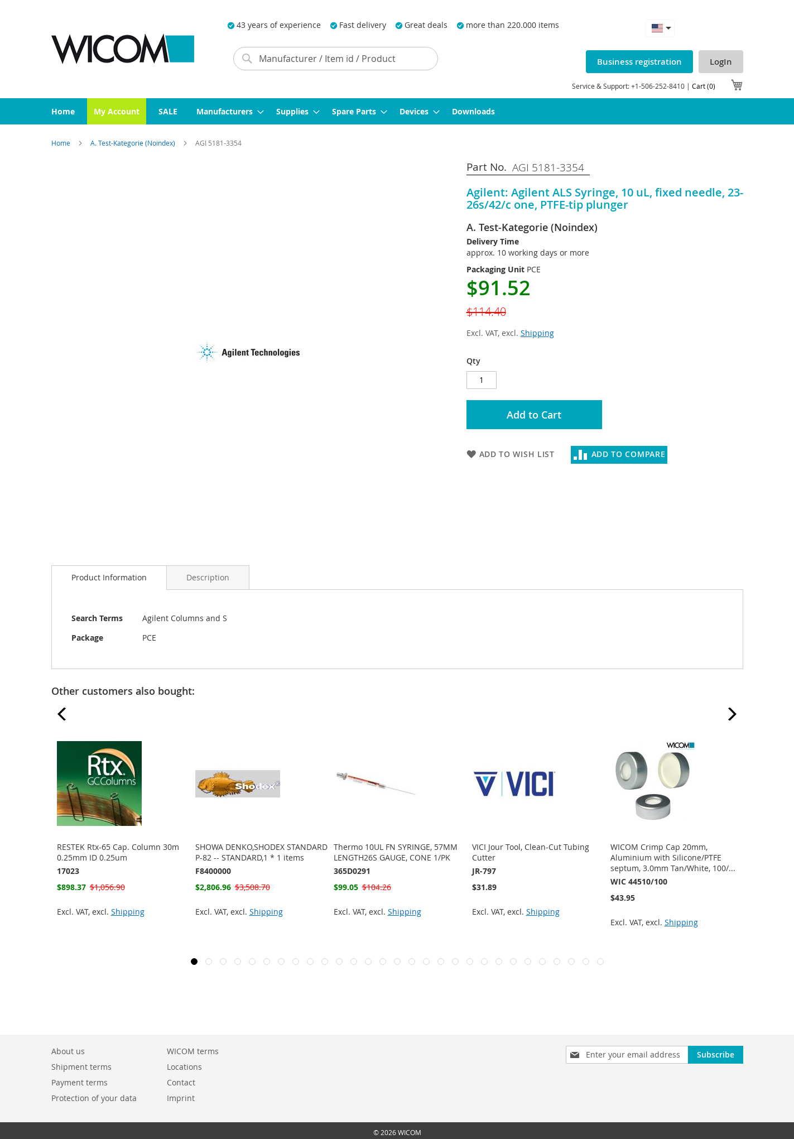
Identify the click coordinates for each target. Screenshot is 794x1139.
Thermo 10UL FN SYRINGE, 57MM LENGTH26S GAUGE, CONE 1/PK (396, 852)
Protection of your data (94, 1098)
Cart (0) (703, 85)
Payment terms (79, 1082)
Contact (181, 1082)
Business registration (639, 62)
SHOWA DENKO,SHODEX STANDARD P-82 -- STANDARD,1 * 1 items (261, 852)
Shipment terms (81, 1066)
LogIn (721, 62)
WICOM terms (193, 1051)
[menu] (397, 111)
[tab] (109, 577)
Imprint (181, 1098)
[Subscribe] (715, 1055)
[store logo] (122, 48)
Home (61, 142)
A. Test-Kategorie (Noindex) (133, 142)
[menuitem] (63, 111)
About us (68, 1051)
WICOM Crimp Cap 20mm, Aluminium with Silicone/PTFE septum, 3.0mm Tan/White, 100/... (672, 857)
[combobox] (336, 58)
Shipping (537, 333)
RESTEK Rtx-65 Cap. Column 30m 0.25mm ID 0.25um (118, 852)
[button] (660, 28)
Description (207, 577)
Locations (184, 1066)
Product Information (109, 577)
